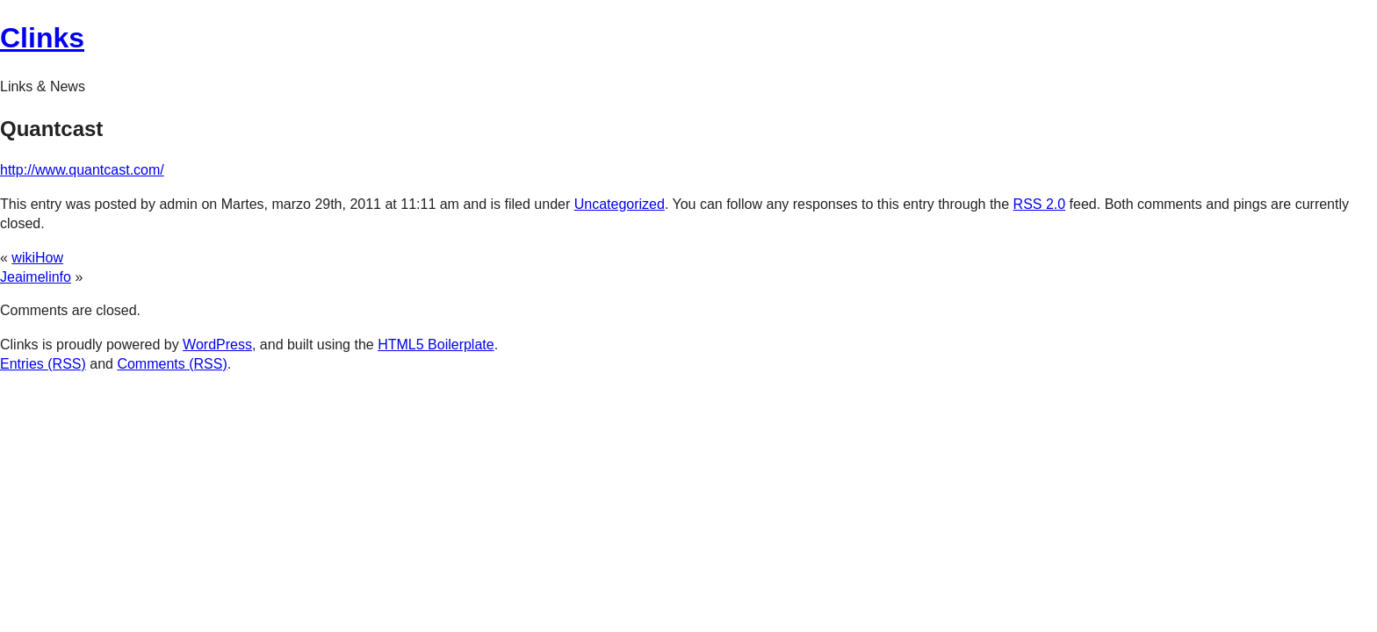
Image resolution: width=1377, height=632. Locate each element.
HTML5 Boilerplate (436, 344)
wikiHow (37, 257)
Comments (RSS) (172, 363)
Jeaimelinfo (35, 276)
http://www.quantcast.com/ (82, 169)
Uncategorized (619, 204)
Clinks (42, 38)
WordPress (217, 344)
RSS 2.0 (1039, 204)
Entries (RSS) (43, 363)
